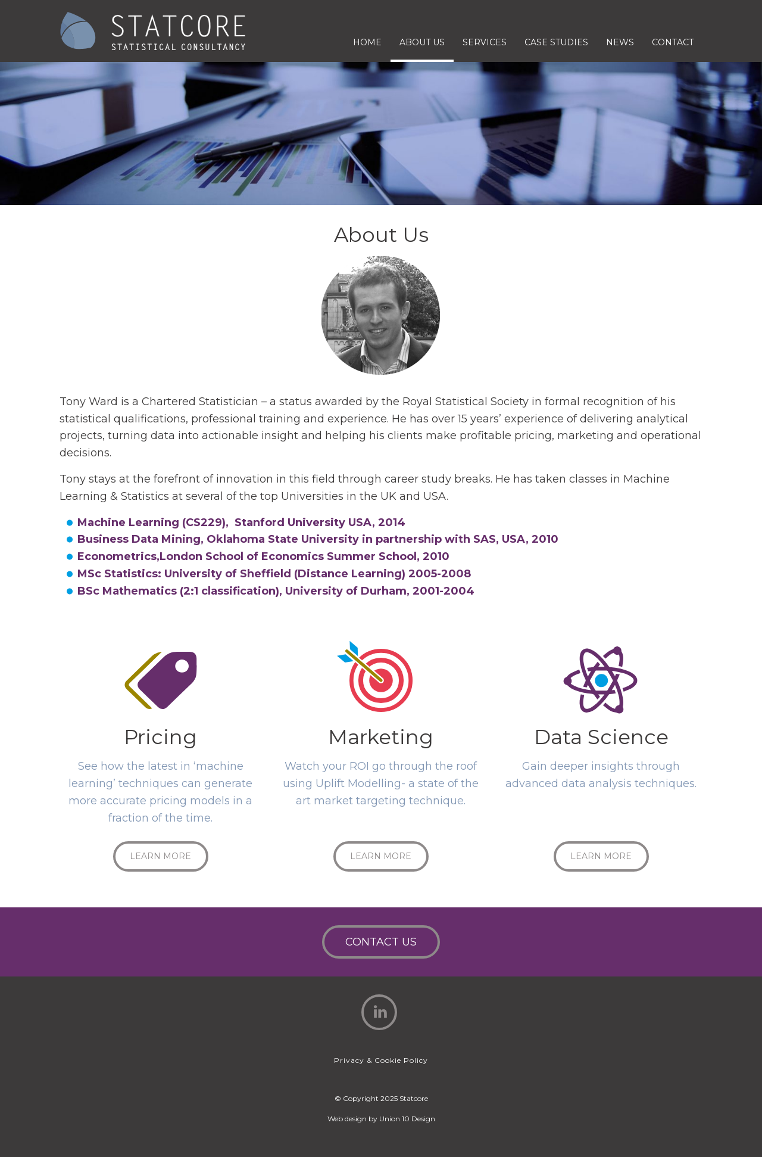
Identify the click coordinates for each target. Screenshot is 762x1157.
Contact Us (381, 941)
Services (485, 42)
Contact (673, 42)
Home (367, 42)
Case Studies (556, 42)
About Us (422, 42)
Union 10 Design (407, 1118)
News (620, 42)
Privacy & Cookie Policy (381, 1060)
